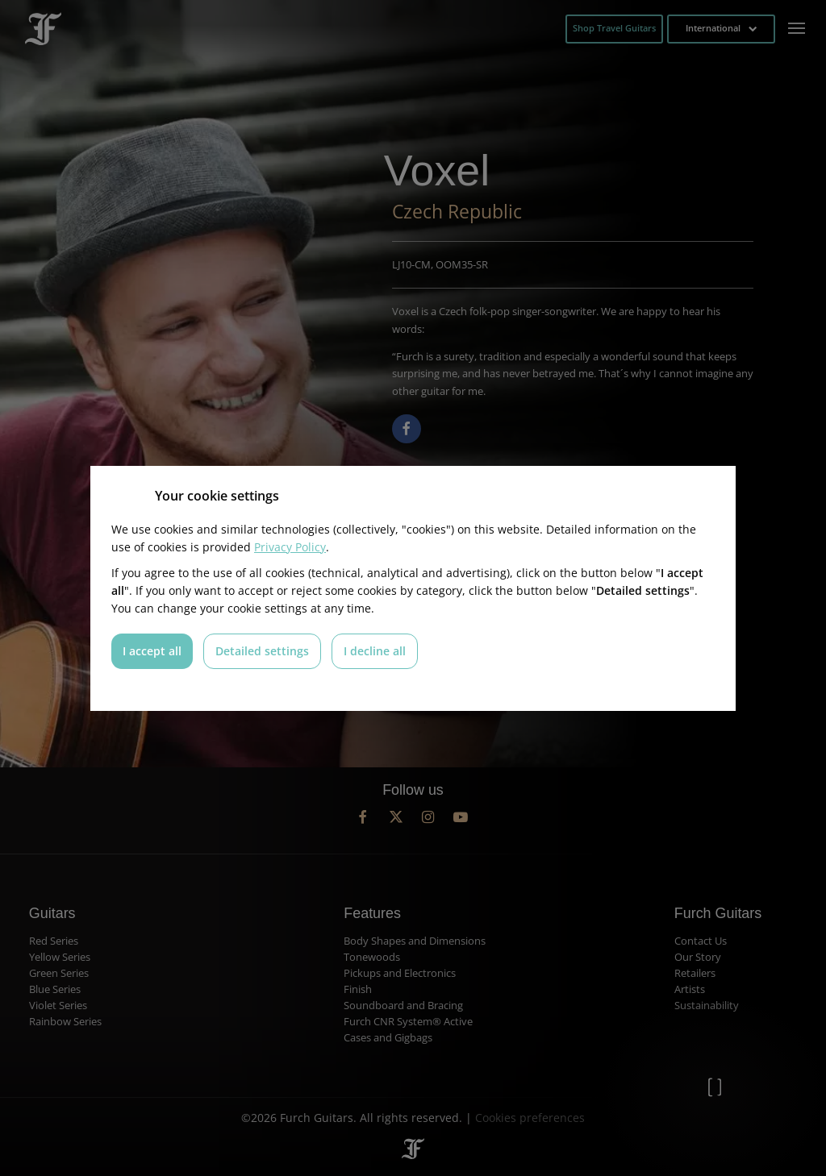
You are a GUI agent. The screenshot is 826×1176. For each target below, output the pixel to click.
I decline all (375, 651)
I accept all (152, 651)
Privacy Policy (290, 547)
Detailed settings (262, 651)
